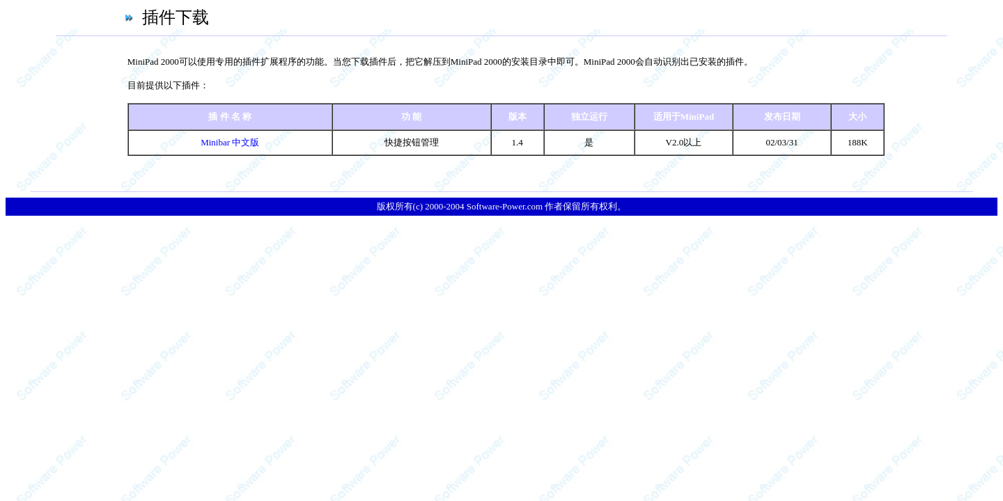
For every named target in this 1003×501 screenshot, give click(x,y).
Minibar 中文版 (230, 142)
